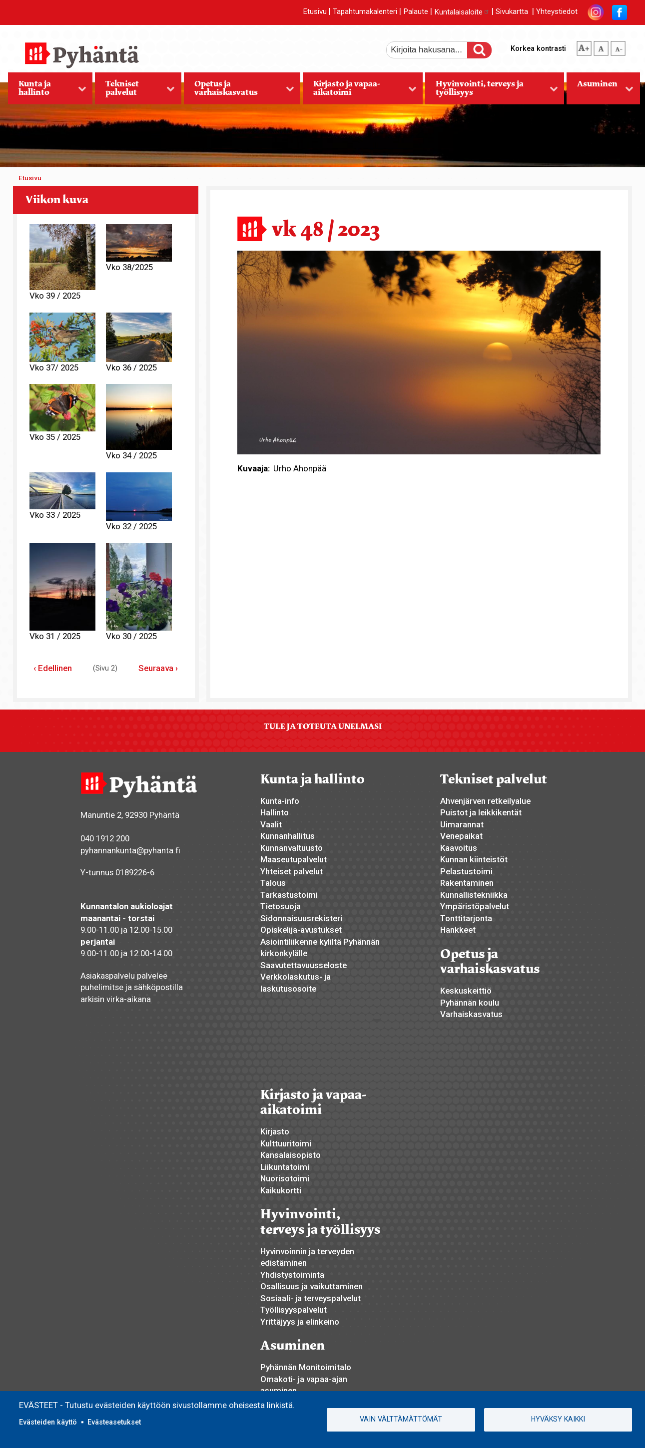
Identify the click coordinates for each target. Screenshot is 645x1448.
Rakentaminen (467, 883)
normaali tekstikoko (601, 46)
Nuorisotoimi (284, 1178)
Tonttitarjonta (466, 918)
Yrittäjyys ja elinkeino (299, 1322)
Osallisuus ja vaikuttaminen (311, 1286)
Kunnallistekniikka (474, 895)
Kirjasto (274, 1131)
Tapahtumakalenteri (365, 11)
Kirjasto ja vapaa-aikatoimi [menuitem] (359, 91)
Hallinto (274, 812)
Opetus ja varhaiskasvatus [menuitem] (239, 91)
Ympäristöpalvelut (474, 906)
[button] (419, 352)
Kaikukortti (280, 1190)
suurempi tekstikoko (584, 46)
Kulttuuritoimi (285, 1143)
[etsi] (433, 49)
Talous (273, 883)
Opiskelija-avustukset (301, 930)
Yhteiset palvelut (291, 871)
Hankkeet (458, 930)
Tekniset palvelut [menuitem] (135, 91)
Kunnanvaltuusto (291, 848)
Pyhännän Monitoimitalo (305, 1367)
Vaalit (271, 824)
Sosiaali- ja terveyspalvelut (310, 1298)
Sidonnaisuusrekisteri (301, 918)
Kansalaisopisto (290, 1155)
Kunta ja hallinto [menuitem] (47, 91)
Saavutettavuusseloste (303, 965)
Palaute (415, 11)
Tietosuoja (280, 906)
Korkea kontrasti (538, 48)
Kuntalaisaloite (462, 11)
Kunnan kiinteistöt (474, 859)
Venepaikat (461, 836)
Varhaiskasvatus (471, 1014)
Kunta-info (279, 801)
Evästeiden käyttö (48, 1422)
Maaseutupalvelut (293, 859)
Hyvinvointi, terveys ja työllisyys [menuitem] (491, 91)
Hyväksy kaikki (558, 1419)
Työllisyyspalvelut (293, 1310)
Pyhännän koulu (469, 1003)
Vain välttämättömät (401, 1419)
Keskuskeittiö (466, 991)
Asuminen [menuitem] (600, 91)
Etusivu (315, 11)
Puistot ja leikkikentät (481, 812)
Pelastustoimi (466, 871)
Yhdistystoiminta (292, 1275)
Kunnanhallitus (287, 836)
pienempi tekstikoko (618, 46)
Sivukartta (512, 11)
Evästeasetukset (114, 1422)
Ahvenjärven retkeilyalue (485, 801)
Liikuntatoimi (284, 1167)
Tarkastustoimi (289, 895)
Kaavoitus (458, 848)
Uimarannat (462, 824)
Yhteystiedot (557, 11)
